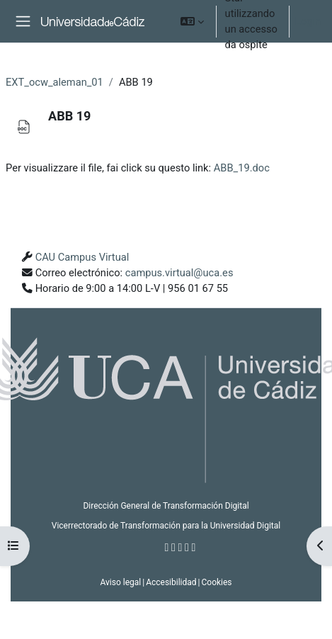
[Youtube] (187, 547)
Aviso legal (120, 582)
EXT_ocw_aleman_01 (54, 82)
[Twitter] (173, 547)
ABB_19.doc (242, 168)
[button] (192, 21)
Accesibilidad (171, 582)
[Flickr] (194, 547)
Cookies (216, 582)
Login (308, 21)
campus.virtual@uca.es (179, 272)
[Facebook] (167, 547)
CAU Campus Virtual (82, 257)
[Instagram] (180, 547)
